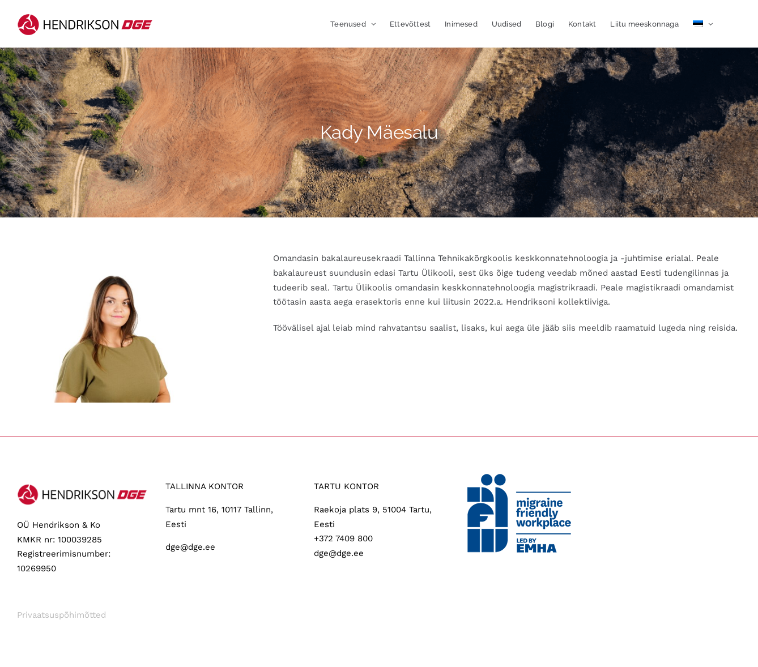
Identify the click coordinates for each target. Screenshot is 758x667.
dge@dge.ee (190, 547)
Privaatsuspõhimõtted (61, 615)
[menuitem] (703, 24)
